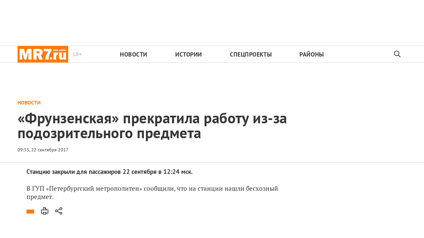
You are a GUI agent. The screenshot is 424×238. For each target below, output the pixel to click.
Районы (311, 54)
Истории (188, 54)
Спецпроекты (251, 54)
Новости (133, 54)
